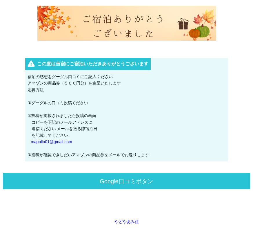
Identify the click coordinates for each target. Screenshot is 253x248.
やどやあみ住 (126, 221)
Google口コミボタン (126, 181)
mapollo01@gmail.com (51, 141)
